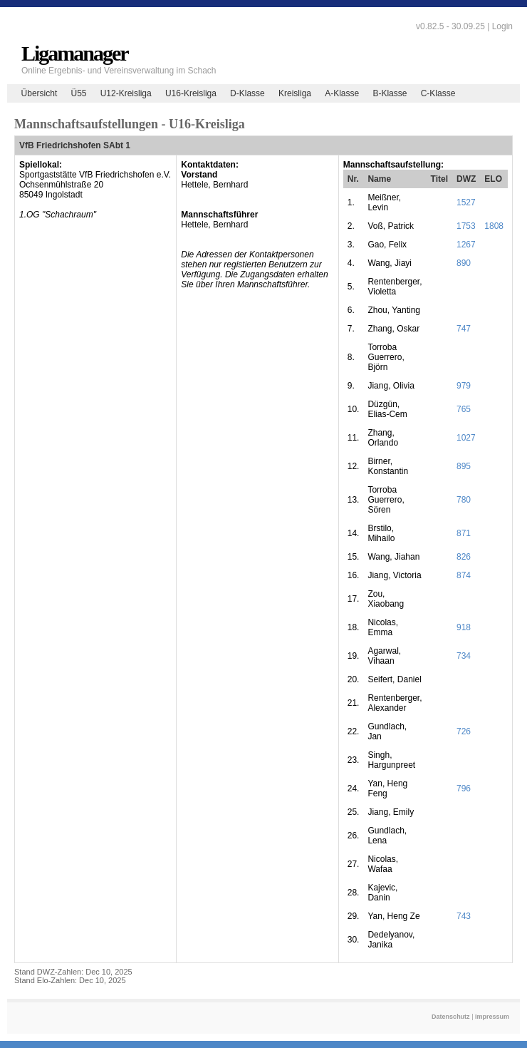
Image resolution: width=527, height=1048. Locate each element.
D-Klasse (247, 93)
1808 (493, 226)
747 (463, 329)
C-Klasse (438, 93)
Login (502, 26)
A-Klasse (342, 93)
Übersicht (39, 93)
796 (463, 788)
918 (463, 627)
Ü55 (78, 93)
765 (463, 409)
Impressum (492, 1016)
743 (463, 916)
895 (463, 466)
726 (463, 731)
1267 (466, 245)
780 (463, 500)
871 (463, 533)
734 (463, 656)
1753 (466, 226)
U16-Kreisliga (190, 93)
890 (463, 263)
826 (463, 557)
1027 (466, 438)
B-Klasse (389, 93)
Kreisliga (294, 93)
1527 (466, 202)
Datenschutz (451, 1016)
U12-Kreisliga (126, 93)
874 (463, 575)
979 (463, 386)
